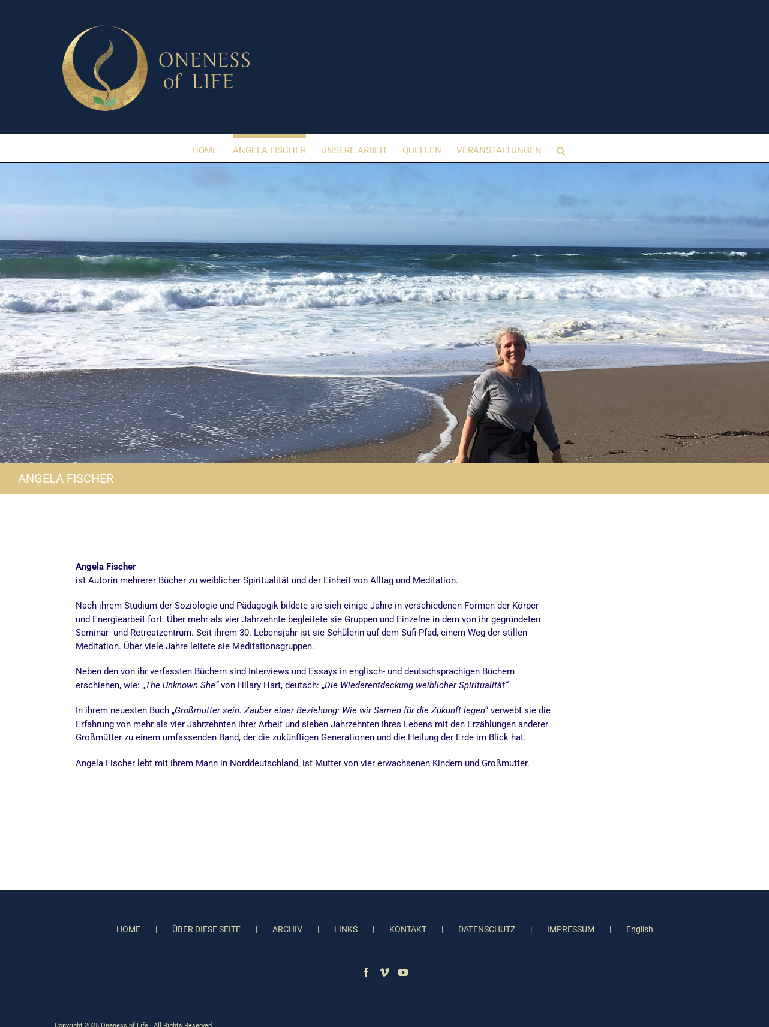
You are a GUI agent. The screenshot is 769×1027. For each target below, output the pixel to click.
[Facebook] (366, 972)
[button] (561, 148)
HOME (128, 929)
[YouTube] (403, 972)
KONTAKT (407, 929)
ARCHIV (287, 929)
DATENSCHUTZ (486, 929)
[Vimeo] (384, 972)
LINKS (346, 929)
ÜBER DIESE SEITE (206, 929)
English (639, 929)
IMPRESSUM (570, 929)
